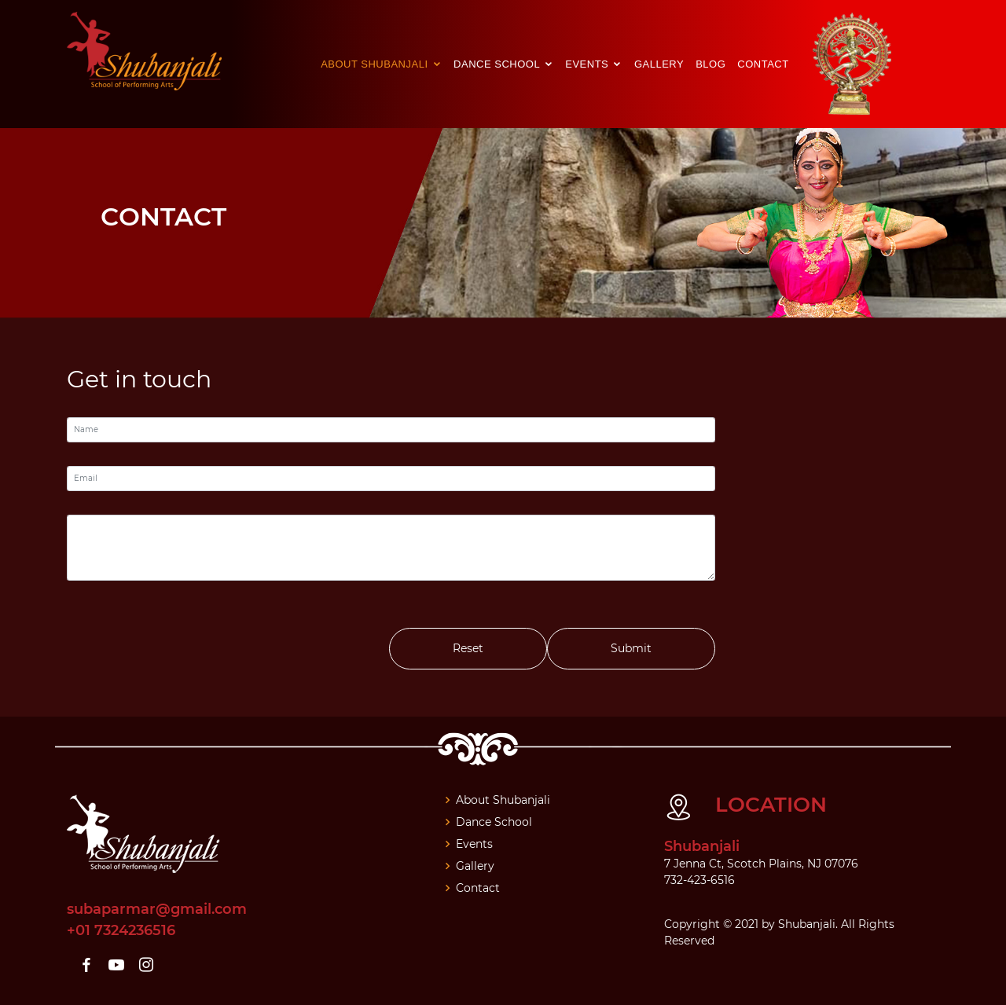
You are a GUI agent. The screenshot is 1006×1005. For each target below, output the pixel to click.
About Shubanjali (376, 64)
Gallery (659, 64)
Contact (762, 64)
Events (588, 64)
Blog (710, 64)
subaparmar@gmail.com (157, 909)
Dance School (498, 64)
